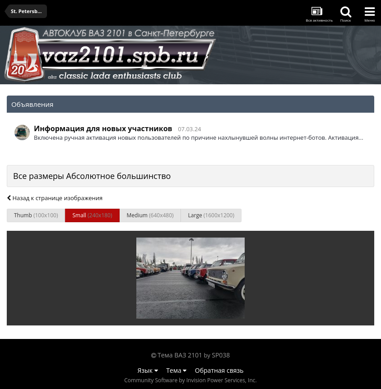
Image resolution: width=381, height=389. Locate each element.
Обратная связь (219, 370)
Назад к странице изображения (54, 198)
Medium (150, 215)
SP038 (221, 355)
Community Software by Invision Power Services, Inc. (190, 380)
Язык (148, 370)
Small (92, 215)
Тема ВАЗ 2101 (180, 355)
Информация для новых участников (103, 128)
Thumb (36, 215)
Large (211, 215)
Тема (176, 370)
